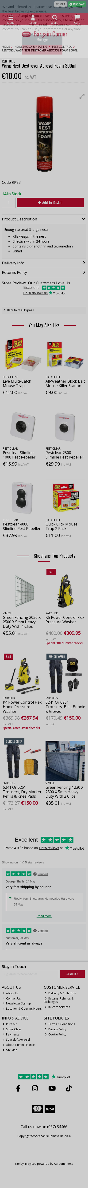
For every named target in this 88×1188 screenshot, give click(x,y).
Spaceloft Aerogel (16, 1040)
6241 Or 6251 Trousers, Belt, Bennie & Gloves (65, 707)
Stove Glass (12, 1029)
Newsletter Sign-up (17, 1003)
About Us (11, 993)
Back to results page (20, 310)
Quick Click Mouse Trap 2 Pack (61, 526)
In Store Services (57, 1007)
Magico (30, 1164)
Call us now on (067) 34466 (44, 1126)
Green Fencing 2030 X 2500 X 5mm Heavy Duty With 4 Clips (22, 622)
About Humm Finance (19, 1045)
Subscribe (72, 974)
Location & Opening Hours (22, 1009)
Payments (11, 1034)
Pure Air (10, 1024)
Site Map (10, 1050)
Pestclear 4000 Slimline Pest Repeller (22, 526)
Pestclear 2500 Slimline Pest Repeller (64, 455)
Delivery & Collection (60, 993)
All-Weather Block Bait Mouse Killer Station (65, 383)
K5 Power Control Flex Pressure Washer (65, 619)
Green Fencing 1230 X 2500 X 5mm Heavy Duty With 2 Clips (64, 792)
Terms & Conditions (60, 1024)
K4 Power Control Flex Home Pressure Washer (22, 707)
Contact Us (12, 998)
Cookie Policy (55, 1034)
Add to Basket (50, 202)
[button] (82, 96)
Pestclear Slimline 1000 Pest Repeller (19, 455)
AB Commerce (63, 1164)
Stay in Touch (14, 967)
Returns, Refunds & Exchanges (58, 1000)
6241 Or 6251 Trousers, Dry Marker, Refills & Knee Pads (22, 792)
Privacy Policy (55, 1029)
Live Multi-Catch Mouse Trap (17, 383)
